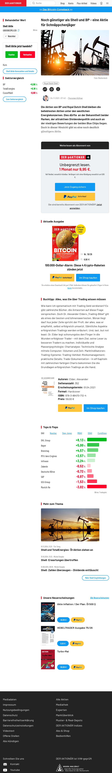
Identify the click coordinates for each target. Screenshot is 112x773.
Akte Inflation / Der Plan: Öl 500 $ (76, 604)
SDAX (90, 433)
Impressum (9, 704)
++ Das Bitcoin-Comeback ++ (56, 9)
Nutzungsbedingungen (16, 709)
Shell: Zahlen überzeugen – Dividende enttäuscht (69, 570)
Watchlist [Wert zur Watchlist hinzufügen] (11, 36)
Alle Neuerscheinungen (99, 597)
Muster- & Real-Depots (69, 720)
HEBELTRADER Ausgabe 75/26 (75, 627)
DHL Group (45, 440)
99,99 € (63, 667)
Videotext (8, 730)
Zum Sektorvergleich (14, 99)
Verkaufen (27, 54)
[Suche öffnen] (33, 3)
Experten (61, 709)
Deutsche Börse (48, 471)
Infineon (44, 461)
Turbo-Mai (63, 651)
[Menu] (108, 3)
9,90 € (62, 643)
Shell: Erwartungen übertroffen (59, 560)
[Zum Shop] (62, 3)
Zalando (44, 466)
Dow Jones (67, 433)
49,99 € (63, 619)
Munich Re (45, 487)
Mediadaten (9, 699)
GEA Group (45, 482)
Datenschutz (10, 715)
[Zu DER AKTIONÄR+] (82, 3)
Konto (70, 288)
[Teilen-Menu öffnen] (45, 89)
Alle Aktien (62, 699)
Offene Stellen (11, 735)
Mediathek (62, 704)
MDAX (79, 433)
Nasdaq (53, 433)
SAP (42, 476)
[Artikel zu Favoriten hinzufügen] (58, 89)
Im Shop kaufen (88, 277)
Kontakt (11, 764)
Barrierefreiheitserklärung (18, 720)
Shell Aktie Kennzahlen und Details (20, 71)
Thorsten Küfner (75, 98)
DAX (42, 433)
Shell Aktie (8, 26)
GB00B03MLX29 (11, 30)
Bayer (43, 445)
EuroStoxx (102, 433)
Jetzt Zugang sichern (75, 186)
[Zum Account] (70, 3)
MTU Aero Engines (49, 456)
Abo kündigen (11, 741)
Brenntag (45, 450)
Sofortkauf (62, 277)
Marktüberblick (64, 715)
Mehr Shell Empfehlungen (95, 577)
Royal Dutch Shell (51, 83)
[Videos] (93, 3)
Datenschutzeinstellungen (18, 725)
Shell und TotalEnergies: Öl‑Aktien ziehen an (67, 549)
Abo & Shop (62, 730)
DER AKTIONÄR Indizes (69, 725)
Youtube (11, 769)
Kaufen (12, 54)
